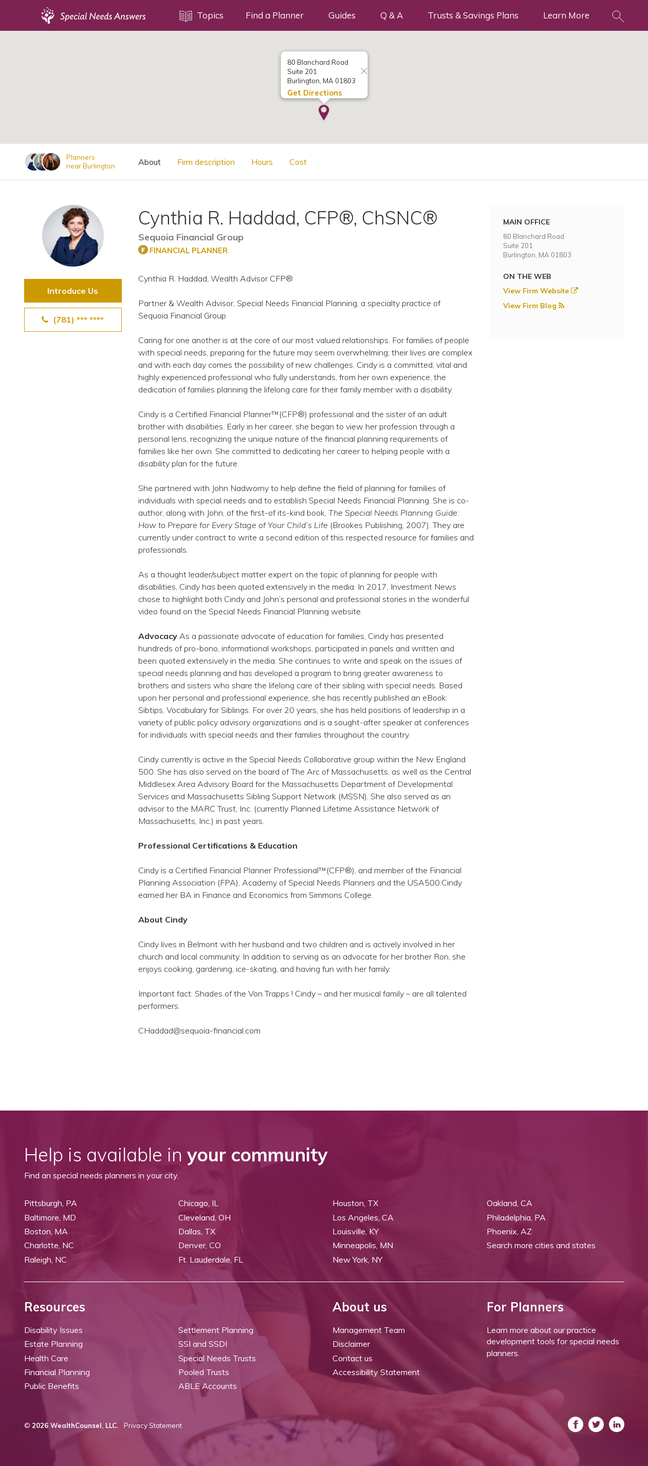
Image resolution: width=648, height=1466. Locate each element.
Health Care (46, 1358)
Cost (298, 162)
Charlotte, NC (49, 1245)
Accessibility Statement (376, 1372)
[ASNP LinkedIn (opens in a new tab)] (616, 1424)
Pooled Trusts (203, 1372)
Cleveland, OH (204, 1217)
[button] (324, 113)
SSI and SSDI (202, 1344)
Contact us (352, 1358)
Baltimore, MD (50, 1217)
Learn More (566, 15)
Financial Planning (57, 1372)
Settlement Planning (215, 1330)
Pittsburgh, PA (50, 1203)
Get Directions (314, 93)
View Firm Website (540, 290)
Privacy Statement (153, 1425)
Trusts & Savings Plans (473, 15)
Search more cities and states (541, 1245)
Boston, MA (46, 1231)
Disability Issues (53, 1330)
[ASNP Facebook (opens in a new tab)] (575, 1424)
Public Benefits (51, 1386)
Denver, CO (199, 1245)
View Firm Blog (533, 305)
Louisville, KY (355, 1231)
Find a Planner (275, 15)
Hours (262, 162)
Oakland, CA (509, 1203)
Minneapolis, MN (362, 1245)
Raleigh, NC (45, 1259)
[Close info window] (363, 72)
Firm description (206, 162)
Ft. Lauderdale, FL (210, 1259)
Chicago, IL (198, 1203)
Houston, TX (355, 1203)
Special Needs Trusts (217, 1358)
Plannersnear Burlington (90, 161)
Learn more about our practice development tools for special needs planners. (553, 1341)
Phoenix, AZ (509, 1231)
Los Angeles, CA (363, 1217)
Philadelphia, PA (516, 1217)
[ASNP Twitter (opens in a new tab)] (596, 1424)
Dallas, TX (196, 1231)
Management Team (368, 1330)
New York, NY (357, 1259)
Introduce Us (72, 291)
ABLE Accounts (207, 1386)
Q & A (391, 15)
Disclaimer (351, 1344)
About (149, 162)
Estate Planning (53, 1344)
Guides (342, 15)
